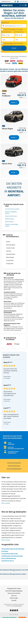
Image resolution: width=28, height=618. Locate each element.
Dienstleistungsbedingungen (14, 590)
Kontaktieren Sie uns (7, 560)
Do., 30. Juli (19, 35)
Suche (14, 48)
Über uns (14, 595)
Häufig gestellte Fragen (14, 588)
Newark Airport (9, 219)
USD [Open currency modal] (23, 5)
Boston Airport (9, 221)
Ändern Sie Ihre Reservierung (14, 465)
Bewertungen (14, 598)
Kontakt (14, 600)
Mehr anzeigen (5, 503)
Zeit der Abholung (6, 32)
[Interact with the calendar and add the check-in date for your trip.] (7, 35)
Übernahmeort (5, 22)
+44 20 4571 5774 (23, 1)
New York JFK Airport (11, 216)
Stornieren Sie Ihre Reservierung (14, 462)
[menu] (26, 5)
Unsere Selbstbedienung (8, 558)
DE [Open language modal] (20, 5)
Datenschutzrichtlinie (14, 593)
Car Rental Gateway (17, 605)
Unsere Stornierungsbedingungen (14, 468)
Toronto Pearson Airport (12, 209)
